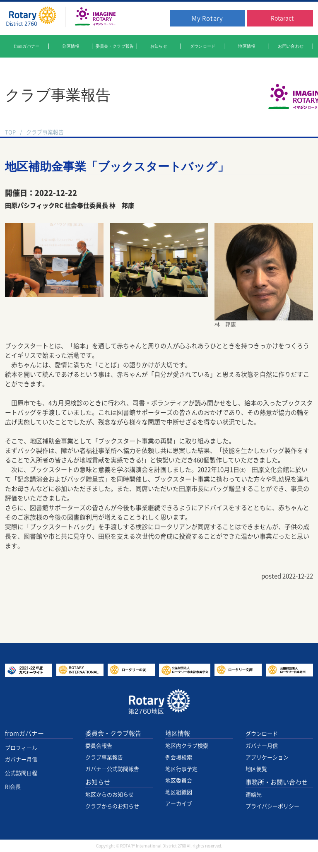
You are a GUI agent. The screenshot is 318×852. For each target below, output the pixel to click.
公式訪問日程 (21, 773)
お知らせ (97, 782)
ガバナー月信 (21, 759)
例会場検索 (178, 757)
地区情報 (177, 733)
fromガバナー (24, 733)
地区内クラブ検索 (186, 746)
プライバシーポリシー (272, 806)
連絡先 (254, 794)
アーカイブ (178, 803)
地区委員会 (178, 780)
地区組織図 (178, 792)
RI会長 (13, 786)
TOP (10, 132)
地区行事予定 (181, 769)
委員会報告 (98, 746)
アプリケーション (267, 757)
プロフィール (21, 748)
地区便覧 (256, 769)
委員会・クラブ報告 (113, 733)
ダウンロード (262, 733)
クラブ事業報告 (45, 132)
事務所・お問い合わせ (277, 782)
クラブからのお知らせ (112, 806)
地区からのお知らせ (109, 794)
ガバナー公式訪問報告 (112, 769)
